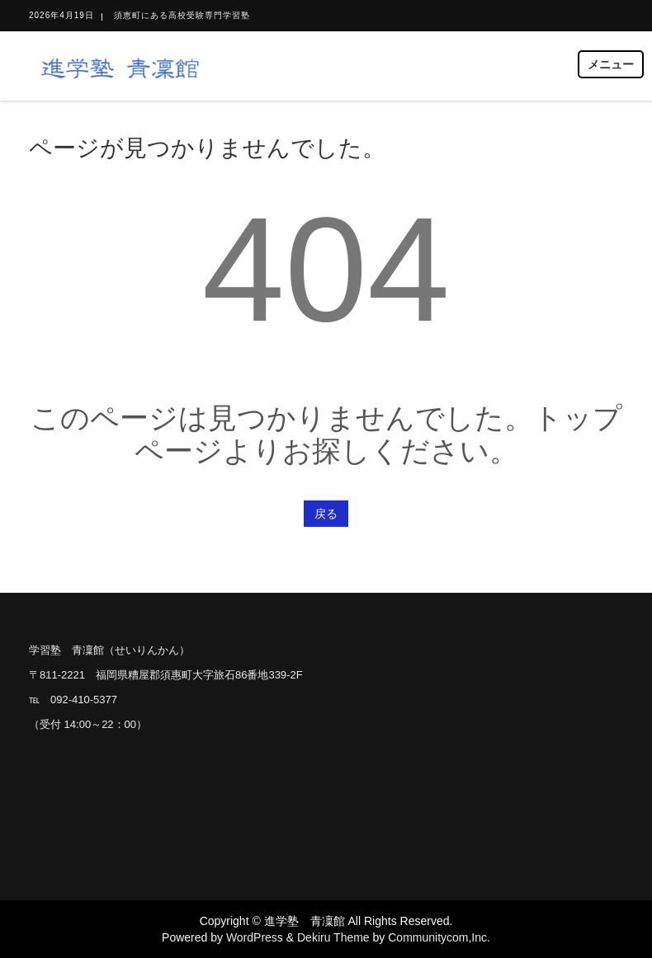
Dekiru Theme (333, 937)
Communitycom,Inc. (439, 937)
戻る (326, 513)
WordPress (254, 937)
